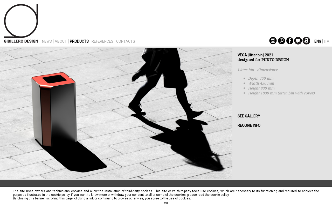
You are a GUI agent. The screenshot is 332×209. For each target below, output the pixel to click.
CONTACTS (125, 41)
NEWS (47, 41)
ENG (317, 41)
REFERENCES (102, 41)
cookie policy (60, 195)
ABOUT (61, 41)
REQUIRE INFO (249, 125)
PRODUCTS (79, 41)
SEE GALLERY (249, 116)
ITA (326, 41)
